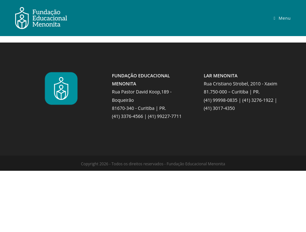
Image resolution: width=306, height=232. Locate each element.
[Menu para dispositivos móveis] (282, 18)
